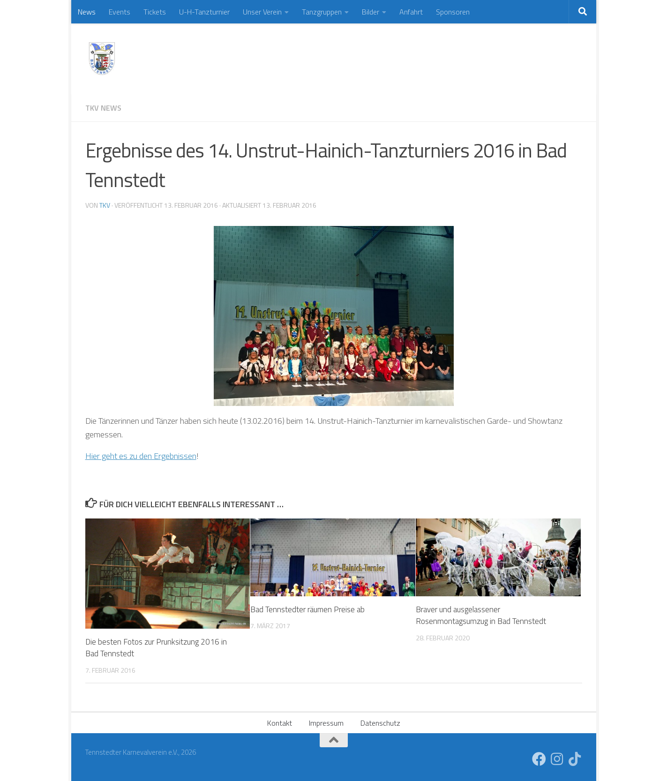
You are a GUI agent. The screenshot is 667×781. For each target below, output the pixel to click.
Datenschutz (380, 722)
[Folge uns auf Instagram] (557, 759)
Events (119, 11)
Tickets (154, 11)
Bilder (370, 11)
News (87, 11)
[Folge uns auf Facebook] (539, 759)
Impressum (326, 722)
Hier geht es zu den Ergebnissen (140, 456)
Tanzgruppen (322, 11)
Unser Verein (262, 11)
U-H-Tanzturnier (204, 11)
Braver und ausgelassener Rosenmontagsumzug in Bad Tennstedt (481, 615)
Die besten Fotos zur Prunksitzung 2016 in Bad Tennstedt (156, 648)
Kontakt (279, 722)
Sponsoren (453, 11)
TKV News (103, 107)
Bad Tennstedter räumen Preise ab (307, 609)
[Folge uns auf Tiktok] (575, 759)
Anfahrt (411, 11)
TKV (104, 205)
